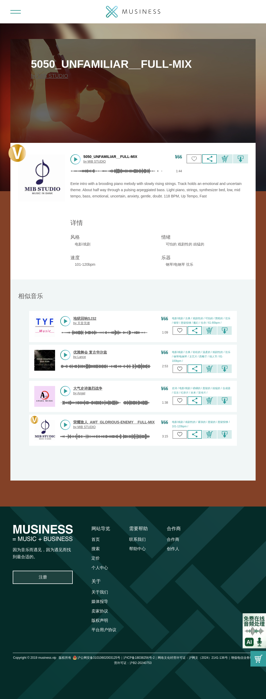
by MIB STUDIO (49, 76)
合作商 (174, 528)
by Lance (79, 357)
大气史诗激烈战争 (87, 388)
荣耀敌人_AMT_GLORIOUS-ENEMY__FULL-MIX (114, 422)
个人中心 (99, 567)
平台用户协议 (103, 630)
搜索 (95, 549)
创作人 (173, 549)
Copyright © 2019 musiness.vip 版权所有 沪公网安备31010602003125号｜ (68, 658)
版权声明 (99, 620)
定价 (95, 558)
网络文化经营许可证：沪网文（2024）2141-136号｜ (194, 658)
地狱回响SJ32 (84, 318)
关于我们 (99, 592)
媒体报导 (99, 601)
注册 (43, 577)
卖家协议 (99, 611)
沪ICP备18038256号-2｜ (140, 658)
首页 (95, 539)
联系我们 (137, 539)
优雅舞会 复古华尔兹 (90, 352)
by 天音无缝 (81, 323)
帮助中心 (137, 549)
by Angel (79, 393)
